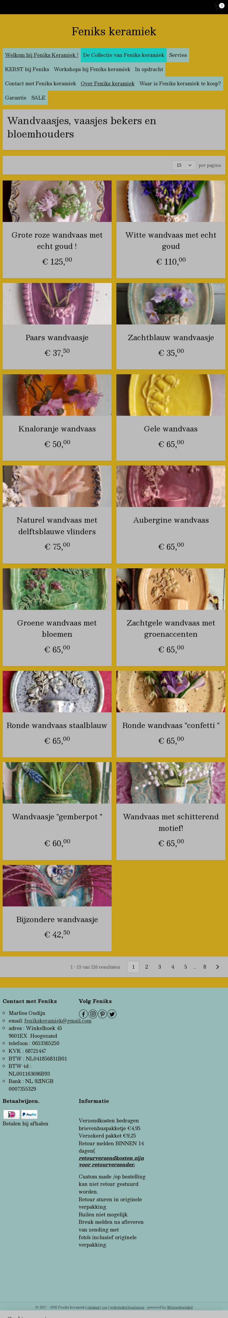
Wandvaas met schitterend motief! (171, 822)
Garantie (15, 98)
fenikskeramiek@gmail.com (57, 1021)
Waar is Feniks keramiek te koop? (180, 83)
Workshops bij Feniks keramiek (92, 69)
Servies (178, 55)
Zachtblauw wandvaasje (171, 337)
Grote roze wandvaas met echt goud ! (57, 240)
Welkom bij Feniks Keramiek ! (41, 55)
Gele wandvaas (171, 428)
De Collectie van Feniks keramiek (123, 55)
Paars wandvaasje (57, 337)
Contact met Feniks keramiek (40, 83)
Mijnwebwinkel (180, 1307)
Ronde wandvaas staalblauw (57, 725)
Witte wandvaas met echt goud (170, 240)
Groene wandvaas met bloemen (57, 628)
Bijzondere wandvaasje (57, 918)
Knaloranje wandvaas (57, 428)
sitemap (93, 1307)
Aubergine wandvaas (171, 519)
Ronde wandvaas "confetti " (171, 725)
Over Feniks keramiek (107, 83)
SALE (38, 98)
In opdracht (149, 69)
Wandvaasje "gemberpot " (57, 816)
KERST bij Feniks (27, 69)
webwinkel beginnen (127, 1307)
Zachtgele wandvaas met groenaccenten (171, 628)
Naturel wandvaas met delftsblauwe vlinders (57, 525)
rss (104, 1307)
